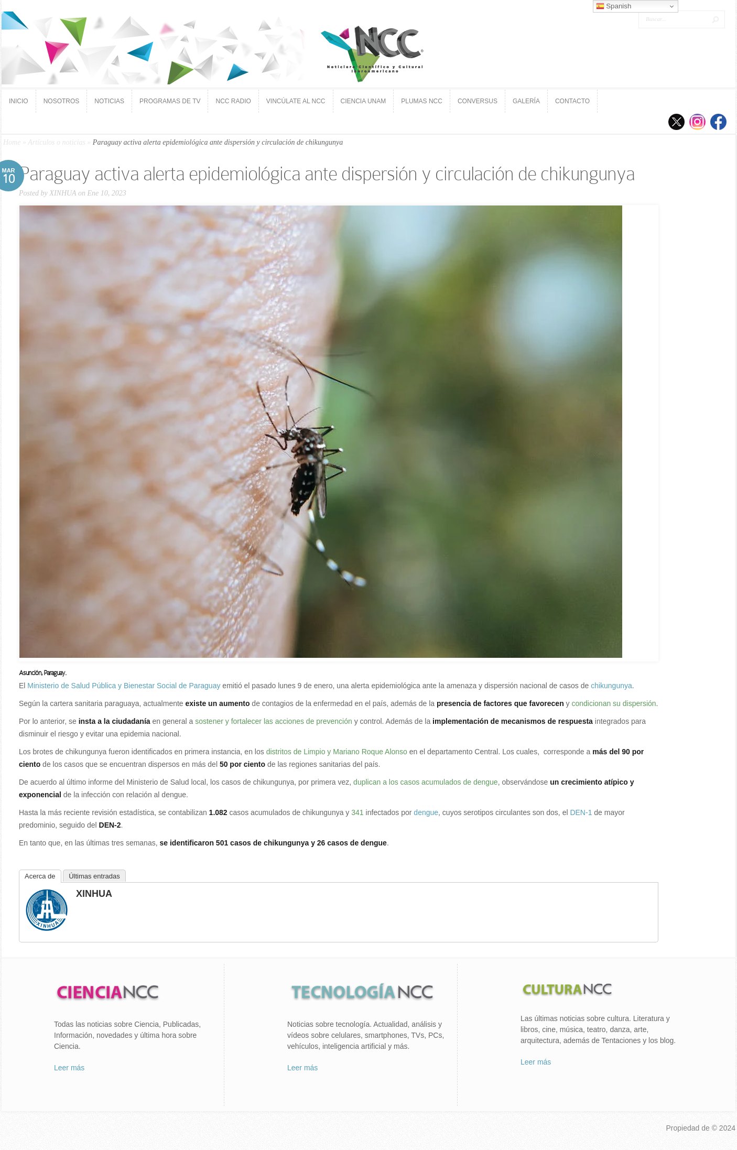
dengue (426, 812)
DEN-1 (581, 812)
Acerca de (40, 876)
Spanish (614, 6)
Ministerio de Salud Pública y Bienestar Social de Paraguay (123, 685)
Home (11, 142)
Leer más (69, 1068)
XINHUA (62, 193)
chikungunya (611, 685)
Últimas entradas (94, 876)
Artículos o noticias (56, 142)
